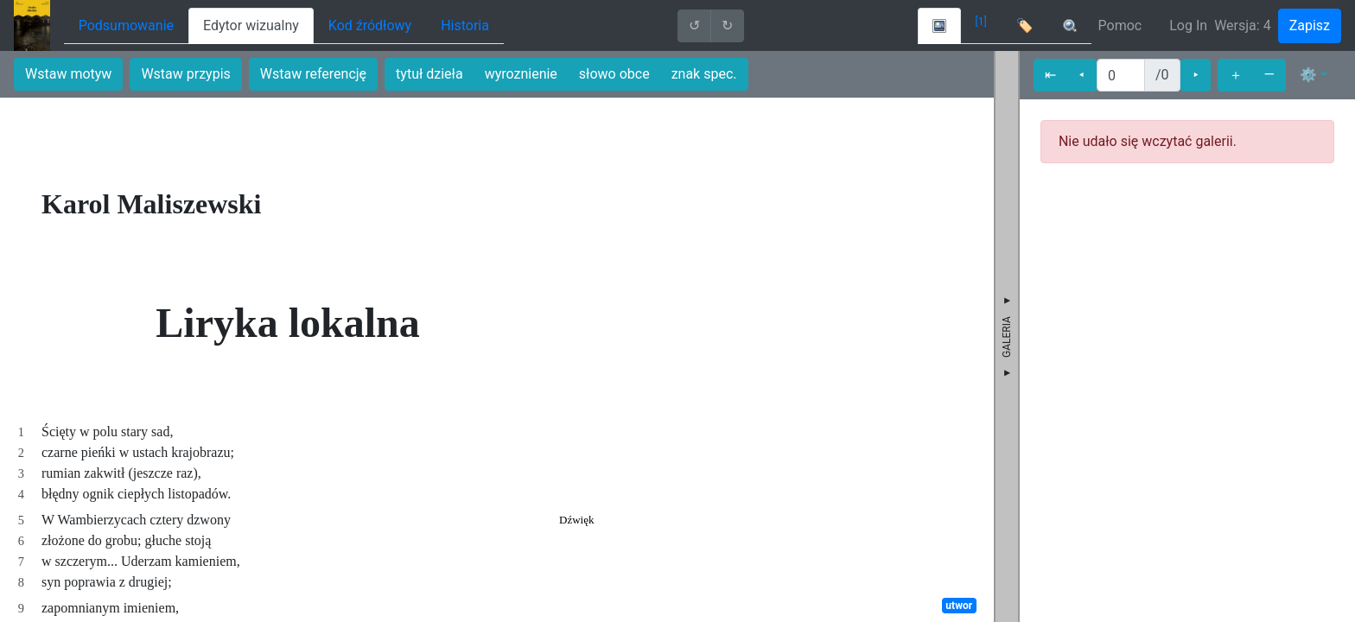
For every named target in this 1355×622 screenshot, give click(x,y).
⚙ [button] (1308, 75)
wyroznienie (521, 74)
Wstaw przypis (185, 74)
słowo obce (614, 74)
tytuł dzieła (429, 74)
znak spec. (704, 74)
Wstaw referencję (313, 74)
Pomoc (1120, 25)
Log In (1188, 25)
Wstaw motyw (68, 74)
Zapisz (1309, 25)
